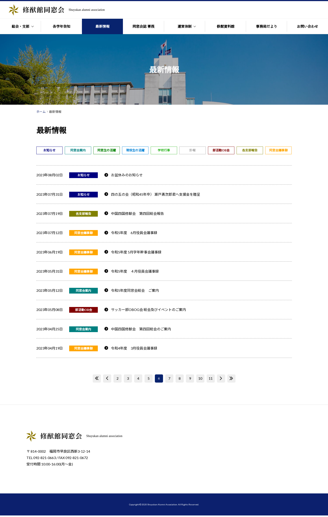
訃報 (192, 150)
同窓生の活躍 (106, 150)
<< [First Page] (97, 380)
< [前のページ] (107, 380)
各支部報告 (250, 150)
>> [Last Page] (231, 380)
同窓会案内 (78, 150)
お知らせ (49, 150)
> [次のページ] (221, 380)
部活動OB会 (221, 150)
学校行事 (164, 150)
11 (211, 380)
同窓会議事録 (278, 150)
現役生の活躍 (135, 150)
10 (200, 380)
